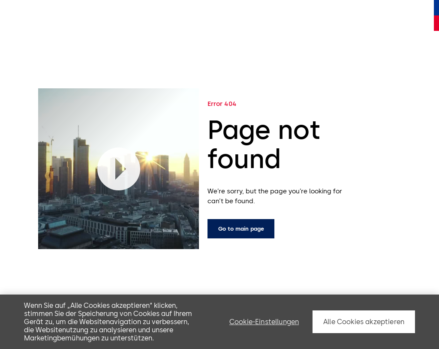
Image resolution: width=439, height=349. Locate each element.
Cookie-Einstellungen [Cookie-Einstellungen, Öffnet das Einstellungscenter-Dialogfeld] (264, 322)
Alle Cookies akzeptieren (363, 322)
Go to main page (241, 228)
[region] (219, 322)
